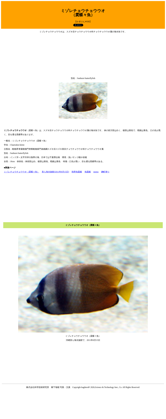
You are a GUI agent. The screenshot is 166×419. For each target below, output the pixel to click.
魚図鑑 (88, 172)
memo (96, 172)
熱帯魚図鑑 (77, 172)
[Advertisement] (83, 55)
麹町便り (105, 172)
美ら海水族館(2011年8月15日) (55, 172)
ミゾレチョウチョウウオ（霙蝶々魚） (21, 172)
